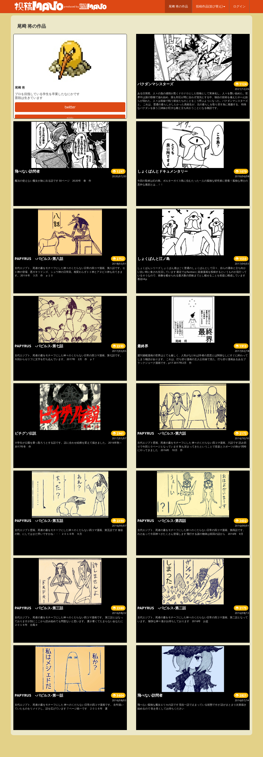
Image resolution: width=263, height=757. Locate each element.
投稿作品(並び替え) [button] (210, 6)
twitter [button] (70, 107)
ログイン (239, 6)
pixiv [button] (70, 118)
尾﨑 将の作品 (178, 6)
